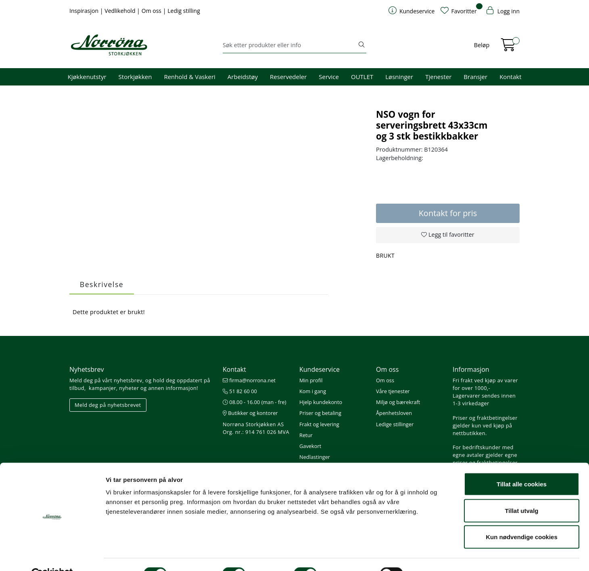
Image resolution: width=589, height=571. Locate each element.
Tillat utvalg (521, 491)
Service (329, 77)
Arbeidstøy (243, 77)
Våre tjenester (393, 391)
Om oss (152, 11)
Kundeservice (319, 369)
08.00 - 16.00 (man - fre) (254, 402)
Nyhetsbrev (86, 369)
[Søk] (290, 45)
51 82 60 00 (240, 391)
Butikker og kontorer (250, 413)
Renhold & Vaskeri (189, 77)
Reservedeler (288, 77)
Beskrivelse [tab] (101, 284)
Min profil (310, 380)
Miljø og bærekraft (398, 402)
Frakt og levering (319, 424)
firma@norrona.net (249, 380)
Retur (306, 435)
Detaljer (429, 555)
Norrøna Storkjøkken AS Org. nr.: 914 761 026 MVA (256, 428)
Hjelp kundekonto (320, 402)
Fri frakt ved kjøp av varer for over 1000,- (485, 384)
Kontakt (510, 77)
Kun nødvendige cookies (522, 518)
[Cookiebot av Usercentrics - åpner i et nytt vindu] (52, 555)
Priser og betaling (320, 413)
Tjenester (438, 77)
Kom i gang (312, 391)
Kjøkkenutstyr (87, 77)
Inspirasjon (84, 11)
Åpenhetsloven (394, 413)
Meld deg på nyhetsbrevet (108, 404)
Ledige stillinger (395, 424)
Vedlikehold (120, 11)
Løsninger (399, 77)
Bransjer (475, 77)
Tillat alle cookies (522, 465)
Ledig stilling (183, 11)
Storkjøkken (135, 77)
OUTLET (362, 77)
